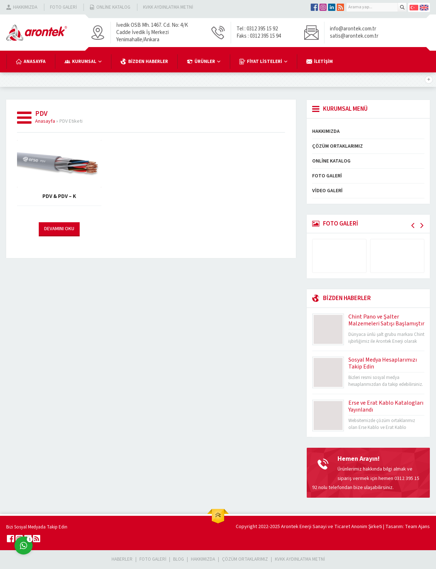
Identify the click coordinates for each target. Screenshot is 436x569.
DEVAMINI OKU (59, 228)
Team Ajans (417, 526)
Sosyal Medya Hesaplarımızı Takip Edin (382, 363)
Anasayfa (45, 121)
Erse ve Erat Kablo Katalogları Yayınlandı (385, 406)
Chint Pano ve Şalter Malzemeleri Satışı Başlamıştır (386, 320)
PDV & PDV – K (59, 196)
